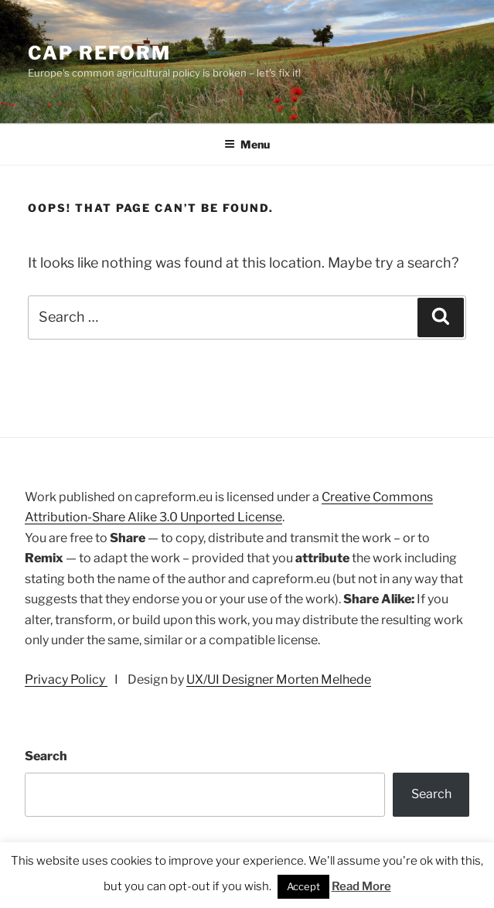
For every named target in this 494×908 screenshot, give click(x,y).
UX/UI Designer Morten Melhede (278, 679)
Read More (361, 886)
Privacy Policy (66, 679)
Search (46, 756)
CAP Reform (99, 53)
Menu (247, 144)
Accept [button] (303, 886)
